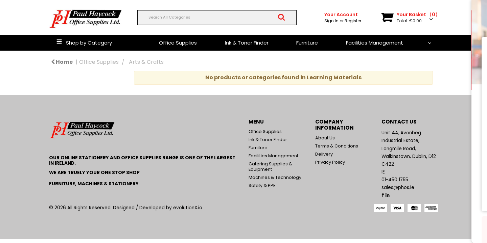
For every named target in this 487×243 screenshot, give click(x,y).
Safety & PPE (262, 185)
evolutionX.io (187, 208)
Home (62, 62)
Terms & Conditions (336, 146)
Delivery (324, 154)
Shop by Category (89, 42)
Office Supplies (178, 42)
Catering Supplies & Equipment (270, 166)
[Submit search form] (281, 17)
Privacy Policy (330, 162)
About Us (325, 138)
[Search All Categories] (217, 17)
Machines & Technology (275, 177)
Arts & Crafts (146, 62)
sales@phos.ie (397, 187)
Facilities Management (374, 42)
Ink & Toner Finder (247, 42)
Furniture (307, 42)
